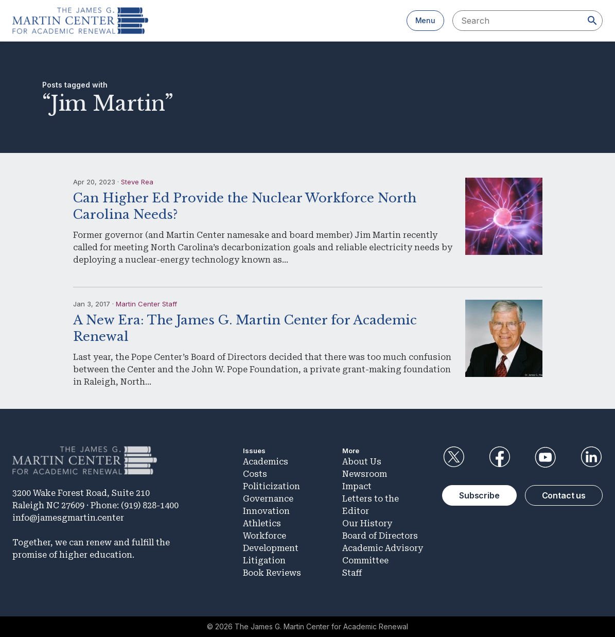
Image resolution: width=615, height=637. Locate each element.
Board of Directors (380, 536)
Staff (352, 573)
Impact (357, 486)
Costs (255, 474)
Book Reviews (272, 573)
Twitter (453, 457)
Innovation (266, 511)
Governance (268, 499)
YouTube (545, 457)
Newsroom (364, 474)
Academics (265, 462)
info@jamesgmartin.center (68, 518)
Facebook (499, 457)
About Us (361, 462)
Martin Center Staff (146, 304)
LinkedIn (591, 457)
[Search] (592, 20)
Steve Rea (137, 182)
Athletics (262, 523)
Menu (425, 20)
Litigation (264, 560)
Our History (367, 523)
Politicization (271, 486)
